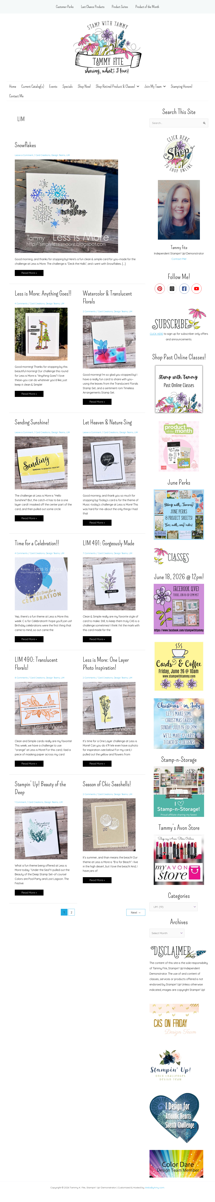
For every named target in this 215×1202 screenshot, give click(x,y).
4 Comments (21, 312)
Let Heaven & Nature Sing (108, 423)
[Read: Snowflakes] (68, 206)
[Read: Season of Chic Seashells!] (111, 827)
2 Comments (89, 312)
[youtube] (197, 289)
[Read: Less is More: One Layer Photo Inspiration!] (111, 711)
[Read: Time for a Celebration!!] (43, 587)
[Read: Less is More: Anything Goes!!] (43, 342)
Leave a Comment (24, 156)
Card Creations (45, 156)
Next (136, 915)
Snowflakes (25, 146)
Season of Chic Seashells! (107, 787)
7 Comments (89, 556)
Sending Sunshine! (32, 423)
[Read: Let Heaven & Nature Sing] (111, 466)
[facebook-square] (185, 289)
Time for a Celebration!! (37, 547)
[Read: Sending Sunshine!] (43, 466)
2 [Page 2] (71, 915)
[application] (136, 86)
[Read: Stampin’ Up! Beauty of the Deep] (43, 835)
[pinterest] (160, 289)
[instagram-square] (173, 289)
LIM (71, 156)
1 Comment (21, 805)
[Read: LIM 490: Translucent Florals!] (43, 711)
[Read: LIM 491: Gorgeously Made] (111, 587)
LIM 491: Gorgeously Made (109, 547)
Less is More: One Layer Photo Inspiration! (106, 667)
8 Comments (21, 681)
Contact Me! (178, 259)
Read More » (29, 273)
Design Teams (61, 156)
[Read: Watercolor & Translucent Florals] (111, 342)
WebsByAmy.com (154, 1187)
